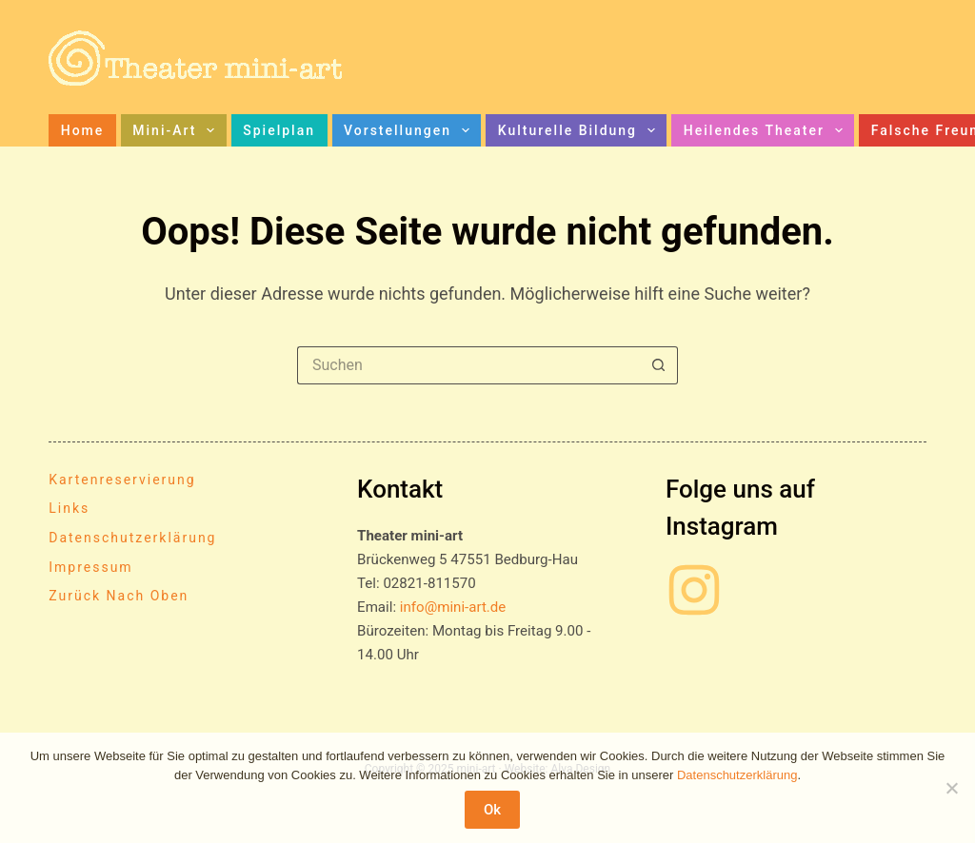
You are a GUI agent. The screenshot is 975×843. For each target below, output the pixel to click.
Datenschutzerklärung (132, 537)
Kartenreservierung (122, 479)
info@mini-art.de (453, 607)
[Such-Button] (659, 365)
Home (83, 130)
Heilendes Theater (767, 130)
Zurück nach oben (119, 595)
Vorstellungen (410, 130)
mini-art (177, 130)
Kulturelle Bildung (580, 130)
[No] (951, 787)
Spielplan (279, 130)
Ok (492, 809)
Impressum (90, 567)
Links (69, 508)
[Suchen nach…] (468, 365)
